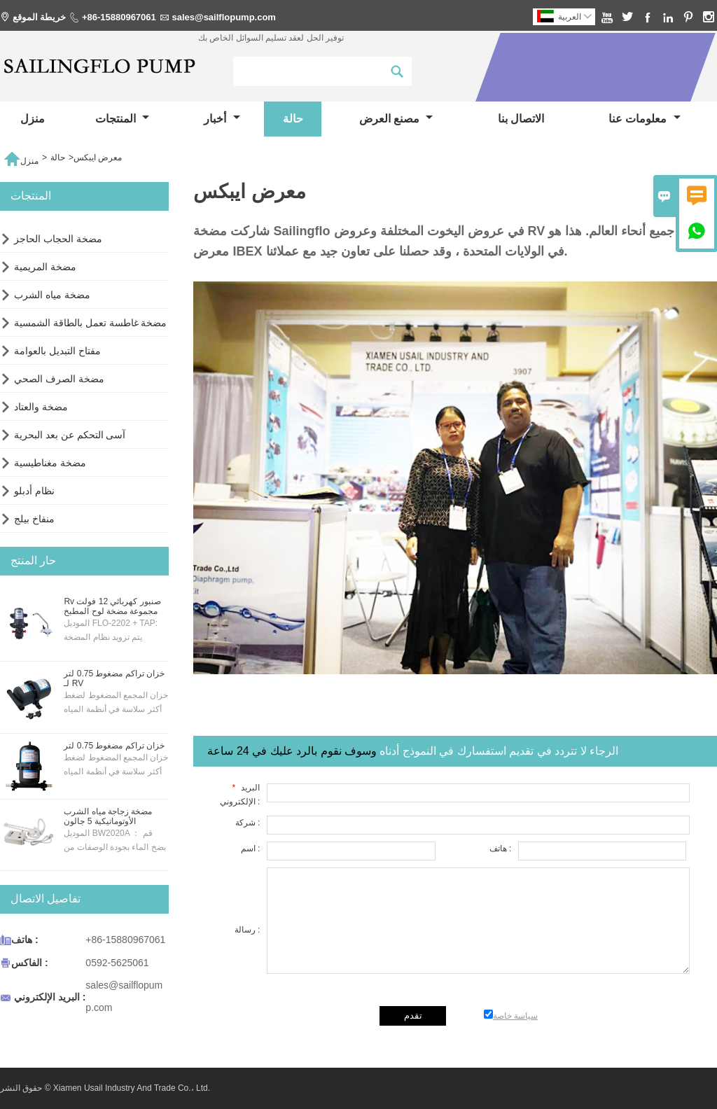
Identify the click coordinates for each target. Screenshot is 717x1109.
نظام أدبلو (34, 490)
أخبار (221, 119)
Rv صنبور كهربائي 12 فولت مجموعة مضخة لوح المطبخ (112, 606)
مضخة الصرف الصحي (59, 378)
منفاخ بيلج (34, 518)
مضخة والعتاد (41, 406)
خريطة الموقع (40, 17)
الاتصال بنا (521, 119)
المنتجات (122, 119)
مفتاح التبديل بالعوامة (57, 350)
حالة (293, 119)
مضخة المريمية (45, 266)
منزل (32, 119)
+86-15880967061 (119, 17)
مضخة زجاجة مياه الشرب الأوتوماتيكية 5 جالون (108, 816)
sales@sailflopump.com (224, 17)
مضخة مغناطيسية (50, 462)
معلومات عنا (644, 119)
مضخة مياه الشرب (52, 294)
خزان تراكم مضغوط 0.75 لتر (114, 746)
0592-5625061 (116, 962)
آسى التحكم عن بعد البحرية (70, 434)
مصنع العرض (396, 119)
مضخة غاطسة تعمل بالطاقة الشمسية (90, 322)
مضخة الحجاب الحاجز (58, 238)
